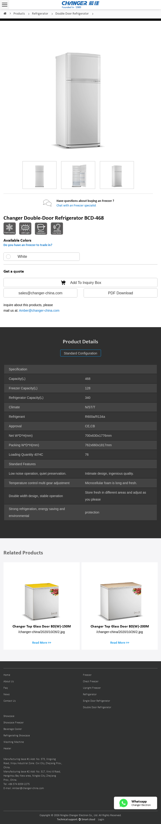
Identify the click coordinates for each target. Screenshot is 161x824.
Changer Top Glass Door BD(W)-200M (120, 626)
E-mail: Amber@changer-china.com (23, 788)
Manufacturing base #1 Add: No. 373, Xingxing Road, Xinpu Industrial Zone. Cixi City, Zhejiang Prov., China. (32, 763)
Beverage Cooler (12, 729)
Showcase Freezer (13, 722)
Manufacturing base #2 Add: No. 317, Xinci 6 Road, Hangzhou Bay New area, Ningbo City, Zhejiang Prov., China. (32, 775)
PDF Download (120, 293)
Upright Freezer (92, 688)
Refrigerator (40, 13)
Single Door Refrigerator (96, 701)
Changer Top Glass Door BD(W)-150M (42, 626)
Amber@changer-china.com (39, 310)
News (6, 694)
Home (4, 13)
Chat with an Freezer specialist (76, 205)
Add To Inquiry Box (80, 282)
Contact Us (9, 701)
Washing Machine (13, 742)
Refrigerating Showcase (16, 735)
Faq (5, 688)
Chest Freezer (90, 681)
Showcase (8, 716)
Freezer (87, 675)
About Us (8, 681)
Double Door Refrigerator (72, 13)
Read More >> (41, 643)
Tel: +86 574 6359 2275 (16, 784)
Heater (7, 748)
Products (19, 13)
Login (101, 819)
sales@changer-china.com (41, 293)
